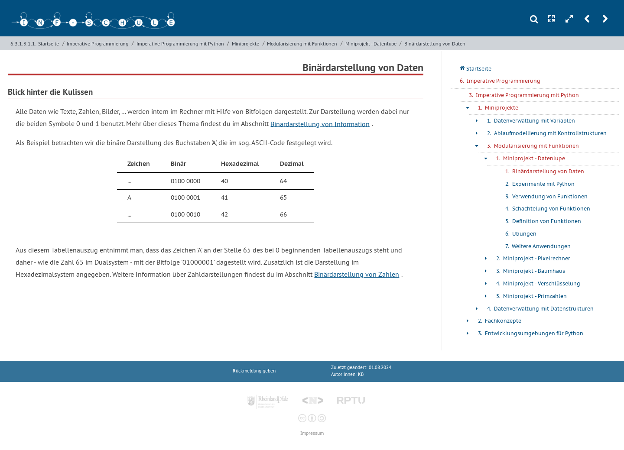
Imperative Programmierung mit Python (180, 43)
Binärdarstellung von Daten (434, 43)
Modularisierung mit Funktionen (302, 43)
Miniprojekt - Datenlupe (370, 43)
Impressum (312, 433)
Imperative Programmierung (97, 43)
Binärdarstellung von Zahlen (356, 274)
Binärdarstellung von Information (320, 123)
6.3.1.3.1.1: (23, 43)
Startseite (48, 43)
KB (361, 374)
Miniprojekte (245, 43)
